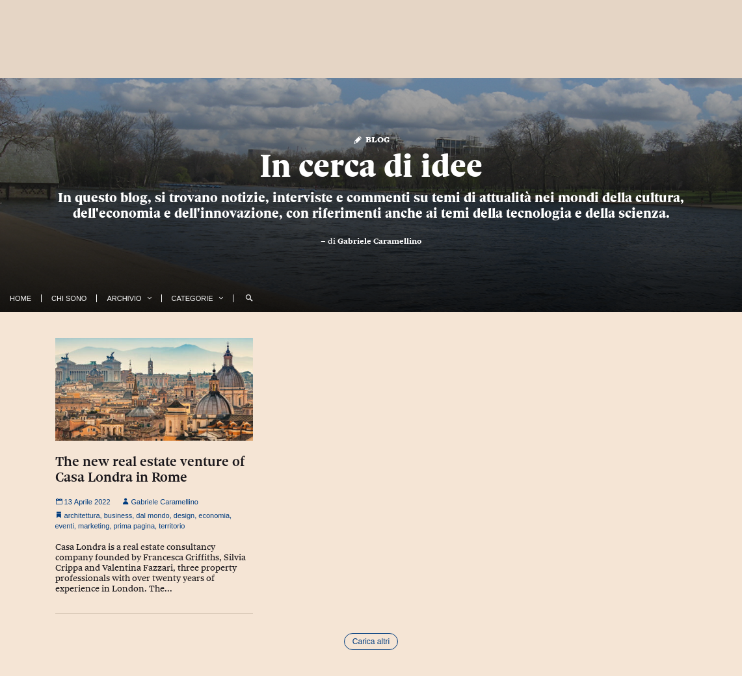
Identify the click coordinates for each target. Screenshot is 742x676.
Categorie (192, 298)
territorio (172, 526)
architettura (82, 515)
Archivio (124, 298)
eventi (64, 526)
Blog (371, 139)
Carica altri (371, 641)
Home (20, 298)
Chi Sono (68, 298)
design (184, 515)
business (118, 515)
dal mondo (152, 515)
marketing (93, 526)
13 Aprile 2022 (83, 502)
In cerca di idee (371, 165)
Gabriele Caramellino (379, 241)
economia (214, 515)
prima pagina (134, 526)
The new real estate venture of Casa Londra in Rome (150, 469)
